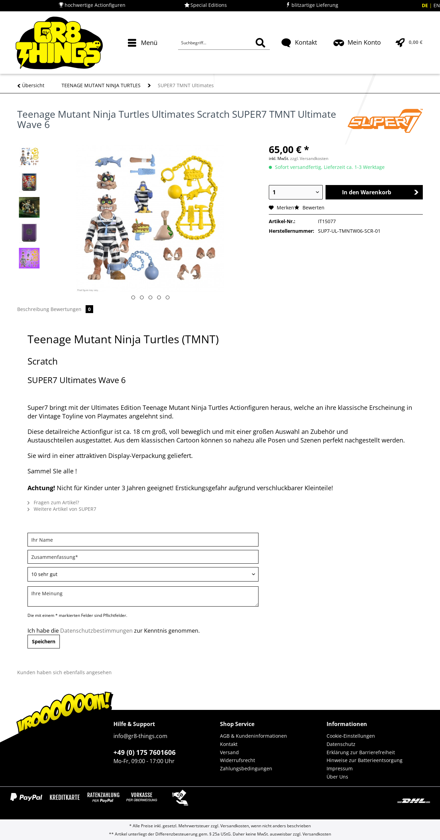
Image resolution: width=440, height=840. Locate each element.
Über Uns (337, 776)
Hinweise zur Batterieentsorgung (365, 760)
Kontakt (229, 744)
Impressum (340, 768)
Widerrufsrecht (237, 760)
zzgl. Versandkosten (309, 158)
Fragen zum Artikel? (53, 502)
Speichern (43, 641)
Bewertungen (72, 309)
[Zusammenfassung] (143, 557)
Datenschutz (341, 744)
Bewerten (309, 207)
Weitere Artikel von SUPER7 (62, 509)
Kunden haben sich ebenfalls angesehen (64, 672)
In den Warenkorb (380, 192)
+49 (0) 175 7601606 (144, 752)
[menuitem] (143, 55)
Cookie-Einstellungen (351, 736)
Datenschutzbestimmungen (96, 630)
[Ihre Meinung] (143, 596)
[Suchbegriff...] (224, 43)
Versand (229, 752)
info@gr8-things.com (140, 736)
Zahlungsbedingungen (246, 768)
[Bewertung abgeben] (143, 574)
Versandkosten (234, 826)
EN (436, 5)
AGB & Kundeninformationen (253, 736)
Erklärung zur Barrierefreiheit (361, 752)
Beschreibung (33, 309)
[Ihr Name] (143, 539)
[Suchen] (260, 43)
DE (425, 5)
